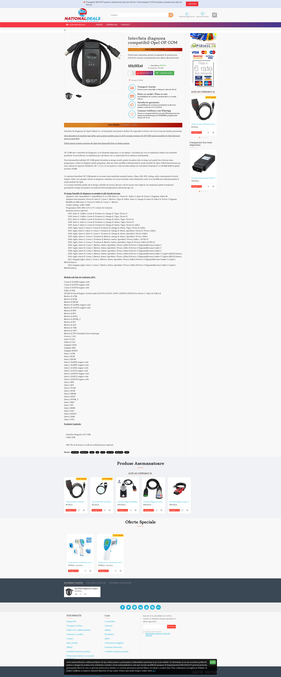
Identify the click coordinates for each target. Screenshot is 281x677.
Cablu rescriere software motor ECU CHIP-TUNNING (203, 124)
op (97, 446)
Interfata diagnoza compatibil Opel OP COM (87, 583)
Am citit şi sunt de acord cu (159, 628)
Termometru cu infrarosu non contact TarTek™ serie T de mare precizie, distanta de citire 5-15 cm (80, 557)
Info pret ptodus (154, 49)
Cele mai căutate (96, 577)
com (102, 446)
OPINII (126, 122)
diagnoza (84, 446)
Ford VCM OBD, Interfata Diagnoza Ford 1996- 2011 (102, 496)
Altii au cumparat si (203, 92)
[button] (199, 137)
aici (154, 671)
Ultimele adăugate (120, 577)
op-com (110, 446)
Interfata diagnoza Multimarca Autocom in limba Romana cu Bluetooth (128, 496)
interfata (75, 446)
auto (126, 446)
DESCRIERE (113, 122)
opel (92, 446)
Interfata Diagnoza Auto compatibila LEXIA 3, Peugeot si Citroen (154, 496)
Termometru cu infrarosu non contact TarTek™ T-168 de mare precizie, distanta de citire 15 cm (111, 557)
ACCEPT (213, 662)
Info (134, 122)
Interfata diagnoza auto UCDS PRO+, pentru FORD (179, 496)
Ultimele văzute (73, 577)
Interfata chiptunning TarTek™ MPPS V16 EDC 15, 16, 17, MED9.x (203, 178)
